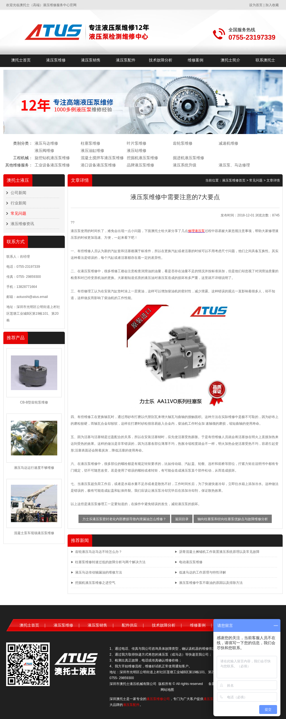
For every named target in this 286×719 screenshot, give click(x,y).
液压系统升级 (184, 165)
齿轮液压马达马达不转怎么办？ (98, 552)
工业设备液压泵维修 (52, 165)
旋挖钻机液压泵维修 (52, 158)
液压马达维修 (46, 143)
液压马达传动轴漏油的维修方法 (98, 572)
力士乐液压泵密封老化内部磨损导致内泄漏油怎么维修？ (124, 519)
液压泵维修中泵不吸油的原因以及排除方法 (211, 583)
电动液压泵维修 (190, 562)
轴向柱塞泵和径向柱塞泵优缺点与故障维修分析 (232, 519)
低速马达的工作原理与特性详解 (202, 572)
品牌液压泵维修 (140, 165)
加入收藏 (272, 5)
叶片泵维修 (136, 143)
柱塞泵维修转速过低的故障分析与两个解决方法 (110, 562)
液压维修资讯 (22, 223)
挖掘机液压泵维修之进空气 (95, 583)
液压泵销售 (91, 60)
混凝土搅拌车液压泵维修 (102, 158)
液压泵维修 (56, 60)
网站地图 (167, 690)
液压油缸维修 (92, 150)
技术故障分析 (160, 60)
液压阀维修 (44, 150)
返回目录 (182, 519)
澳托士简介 (230, 60)
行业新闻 (18, 203)
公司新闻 (18, 192)
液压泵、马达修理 (234, 165)
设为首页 (256, 5)
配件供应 (129, 625)
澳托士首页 (21, 60)
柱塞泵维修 (90, 143)
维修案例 (195, 60)
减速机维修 (228, 143)
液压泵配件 (125, 60)
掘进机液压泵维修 (188, 158)
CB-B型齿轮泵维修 (34, 402)
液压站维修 (136, 150)
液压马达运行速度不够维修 (34, 468)
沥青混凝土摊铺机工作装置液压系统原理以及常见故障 (219, 552)
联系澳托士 (265, 60)
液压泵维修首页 (234, 180)
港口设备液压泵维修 (98, 165)
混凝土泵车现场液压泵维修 (34, 533)
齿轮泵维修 (182, 143)
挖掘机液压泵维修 (142, 158)
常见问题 (18, 213)
